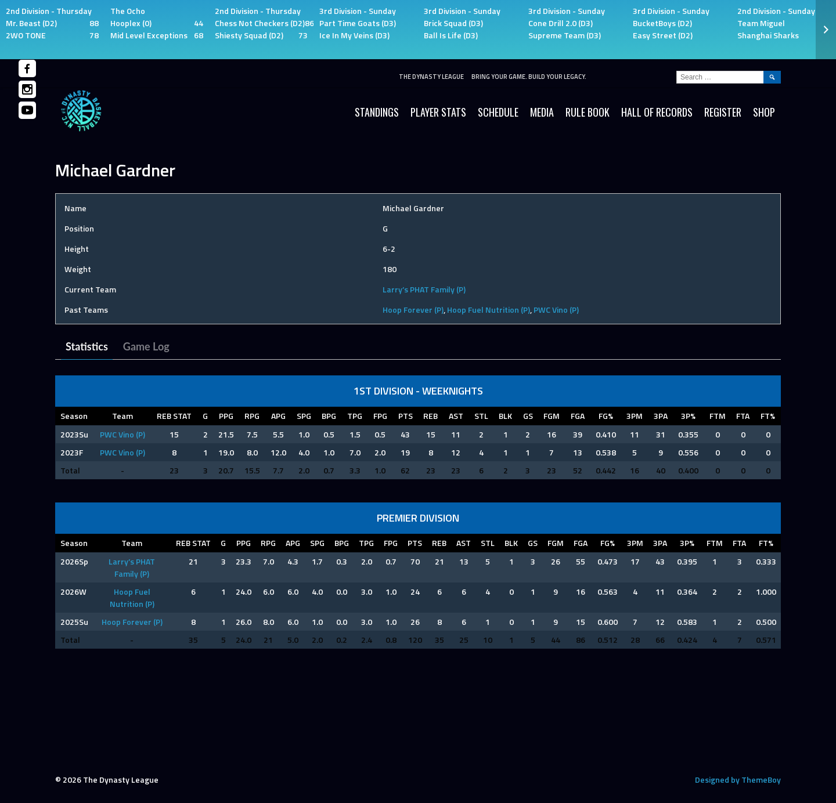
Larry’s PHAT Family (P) (424, 289)
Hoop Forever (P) (413, 309)
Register (722, 112)
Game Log (146, 346)
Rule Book (587, 112)
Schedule (498, 112)
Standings (377, 112)
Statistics (87, 346)
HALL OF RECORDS (657, 112)
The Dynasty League (431, 76)
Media (542, 112)
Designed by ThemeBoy (738, 779)
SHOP (764, 112)
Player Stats (438, 112)
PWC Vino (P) (556, 309)
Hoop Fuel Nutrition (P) (488, 309)
